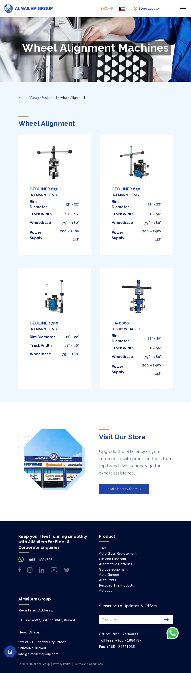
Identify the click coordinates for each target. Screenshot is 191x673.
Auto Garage (109, 574)
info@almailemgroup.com (38, 654)
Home (22, 97)
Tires (103, 547)
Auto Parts (108, 579)
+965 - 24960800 (125, 633)
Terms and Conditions (88, 663)
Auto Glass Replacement (119, 553)
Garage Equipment (43, 97)
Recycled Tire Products (117, 585)
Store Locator (147, 9)
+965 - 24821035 (121, 646)
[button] (123, 9)
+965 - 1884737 (40, 559)
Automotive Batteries (116, 563)
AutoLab (106, 590)
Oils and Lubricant (113, 558)
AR (111, 8)
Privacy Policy (62, 663)
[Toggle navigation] (183, 8)
